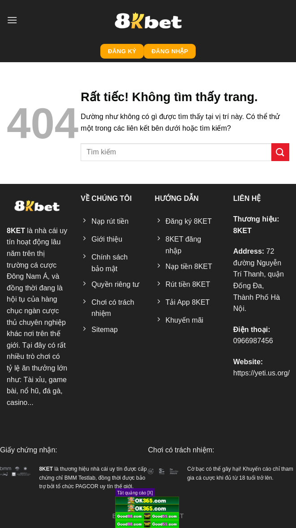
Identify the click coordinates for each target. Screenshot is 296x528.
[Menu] (12, 20)
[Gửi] (280, 152)
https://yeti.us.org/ (261, 373)
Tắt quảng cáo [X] (135, 492)
